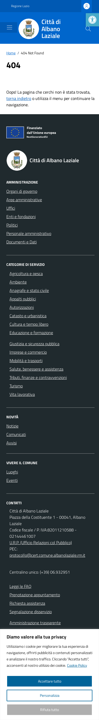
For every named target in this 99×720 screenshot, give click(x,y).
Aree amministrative (24, 199)
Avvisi (11, 443)
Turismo (16, 386)
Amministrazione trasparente (35, 623)
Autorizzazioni (22, 307)
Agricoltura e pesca (26, 273)
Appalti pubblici (23, 299)
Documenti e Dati (21, 242)
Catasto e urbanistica (28, 316)
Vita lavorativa (22, 394)
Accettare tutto (49, 681)
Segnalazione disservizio (31, 611)
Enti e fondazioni (21, 216)
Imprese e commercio (28, 352)
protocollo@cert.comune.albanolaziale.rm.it (47, 555)
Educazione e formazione (31, 332)
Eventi (12, 480)
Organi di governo (21, 191)
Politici (12, 225)
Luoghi (12, 472)
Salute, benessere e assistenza (36, 369)
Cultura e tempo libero (29, 324)
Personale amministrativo (28, 233)
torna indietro (18, 98)
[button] (92, 19)
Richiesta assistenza (27, 603)
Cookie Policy (77, 665)
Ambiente (18, 282)
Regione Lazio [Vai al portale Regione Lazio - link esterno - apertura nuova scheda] (20, 6)
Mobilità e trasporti (26, 360)
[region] (49, 674)
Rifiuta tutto (49, 709)
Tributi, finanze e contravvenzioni (38, 377)
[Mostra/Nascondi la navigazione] (9, 27)
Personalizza (49, 695)
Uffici (10, 208)
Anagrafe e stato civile (29, 290)
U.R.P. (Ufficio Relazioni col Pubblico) (41, 542)
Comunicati (16, 434)
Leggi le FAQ (20, 586)
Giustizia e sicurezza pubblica (34, 343)
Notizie (12, 426)
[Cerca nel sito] (88, 28)
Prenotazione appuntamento (35, 595)
